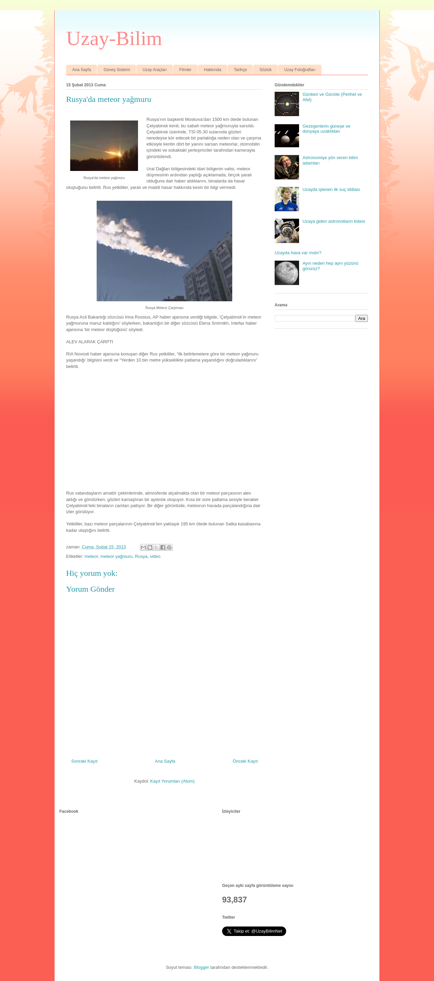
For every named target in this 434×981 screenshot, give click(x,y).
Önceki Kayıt (245, 761)
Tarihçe (240, 69)
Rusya (141, 556)
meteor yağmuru (116, 556)
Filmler (185, 69)
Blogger (201, 967)
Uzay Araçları (154, 69)
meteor (91, 556)
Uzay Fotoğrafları (299, 69)
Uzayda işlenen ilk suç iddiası (331, 189)
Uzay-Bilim (114, 38)
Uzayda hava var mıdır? (298, 252)
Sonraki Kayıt (84, 761)
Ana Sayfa (81, 69)
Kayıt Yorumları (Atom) (172, 781)
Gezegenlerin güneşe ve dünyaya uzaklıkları (326, 129)
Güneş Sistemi (116, 69)
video (155, 556)
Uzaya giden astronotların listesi (333, 221)
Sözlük (265, 69)
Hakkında (212, 69)
